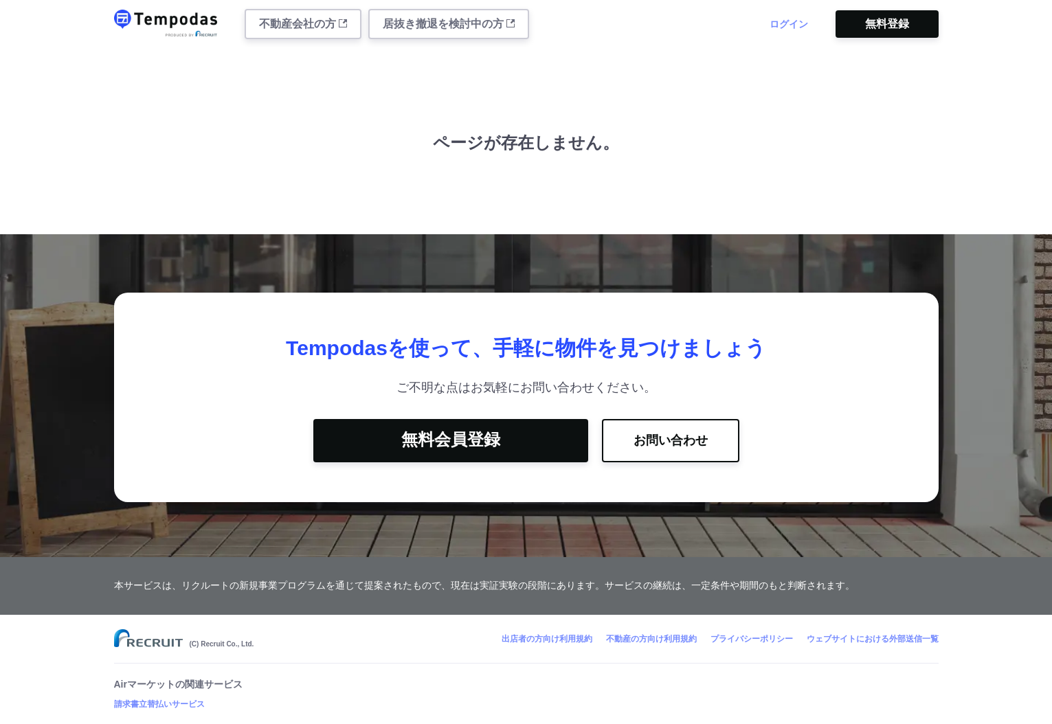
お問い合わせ (671, 440)
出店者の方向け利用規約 (547, 639)
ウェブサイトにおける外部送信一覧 (873, 639)
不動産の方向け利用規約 (651, 639)
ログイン (789, 24)
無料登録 (887, 24)
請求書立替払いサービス (159, 704)
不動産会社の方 (303, 24)
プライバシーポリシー (751, 639)
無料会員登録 (450, 439)
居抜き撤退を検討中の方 (449, 24)
